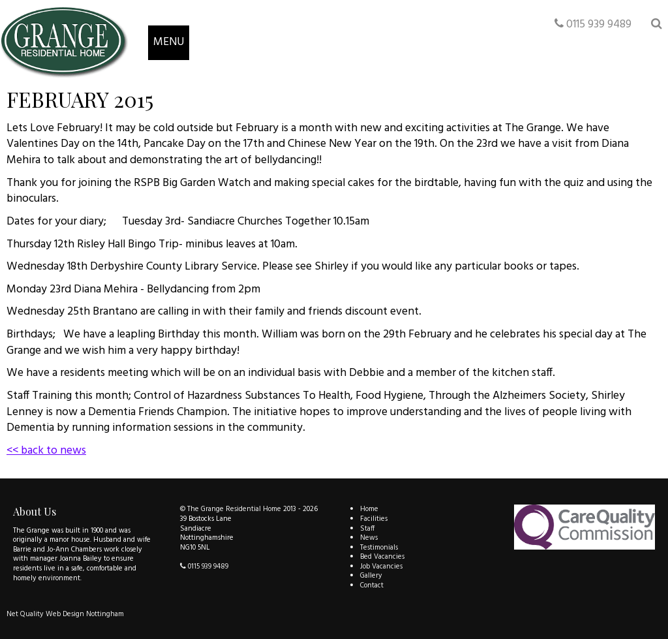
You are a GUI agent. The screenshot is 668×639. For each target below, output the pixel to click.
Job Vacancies (381, 566)
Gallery (371, 576)
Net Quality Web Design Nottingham (65, 614)
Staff (367, 529)
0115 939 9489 (592, 24)
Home (369, 509)
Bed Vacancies (382, 557)
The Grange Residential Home (234, 509)
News (369, 538)
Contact (372, 585)
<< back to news (46, 450)
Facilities (373, 519)
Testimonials (379, 547)
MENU (168, 42)
